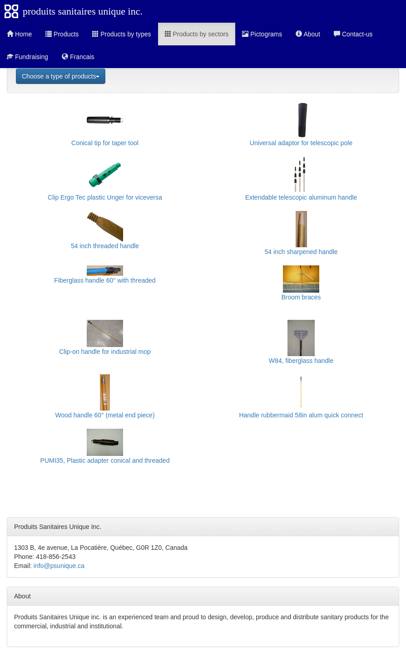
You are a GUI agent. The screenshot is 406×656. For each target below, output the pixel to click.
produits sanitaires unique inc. (83, 11)
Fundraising (27, 56)
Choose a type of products (60, 76)
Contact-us (353, 34)
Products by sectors (197, 34)
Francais (78, 56)
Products (62, 34)
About (308, 34)
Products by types (121, 34)
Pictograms (262, 34)
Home (19, 34)
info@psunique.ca (59, 565)
